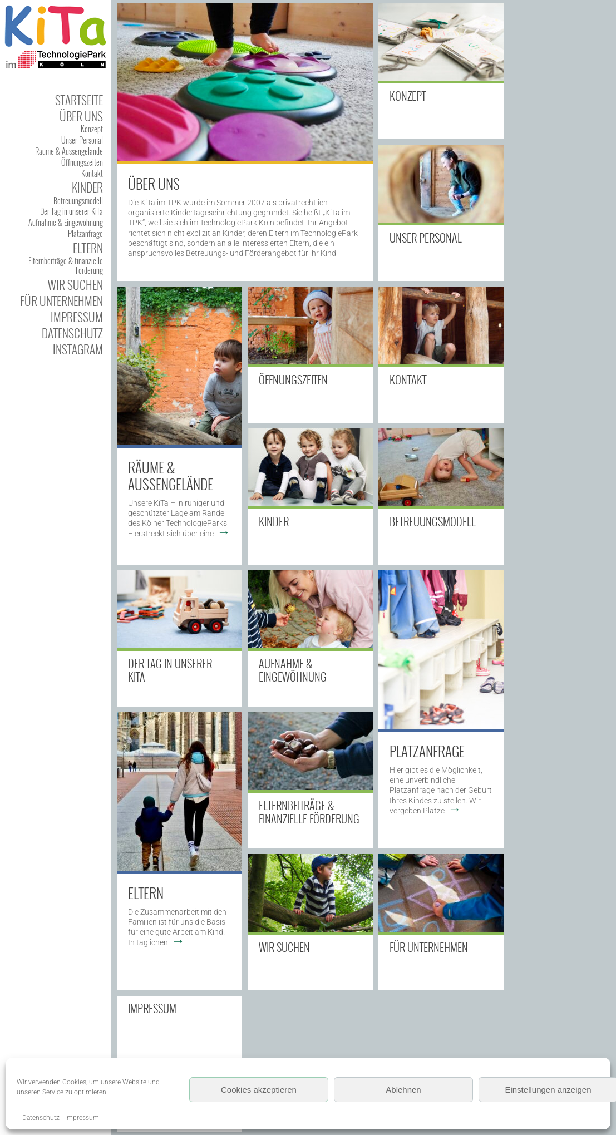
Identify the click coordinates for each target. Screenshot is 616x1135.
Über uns (81, 116)
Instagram (78, 349)
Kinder (87, 187)
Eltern (88, 247)
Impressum (82, 1118)
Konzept (92, 129)
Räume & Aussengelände (69, 151)
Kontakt (92, 173)
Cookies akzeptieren (259, 1089)
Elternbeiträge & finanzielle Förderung (65, 265)
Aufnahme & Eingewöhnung (65, 222)
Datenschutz (41, 1118)
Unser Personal (82, 140)
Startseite (79, 99)
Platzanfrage (85, 233)
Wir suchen (75, 284)
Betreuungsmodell (78, 200)
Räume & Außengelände (170, 475)
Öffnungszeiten (82, 162)
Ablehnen (403, 1089)
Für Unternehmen (61, 300)
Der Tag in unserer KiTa (71, 211)
